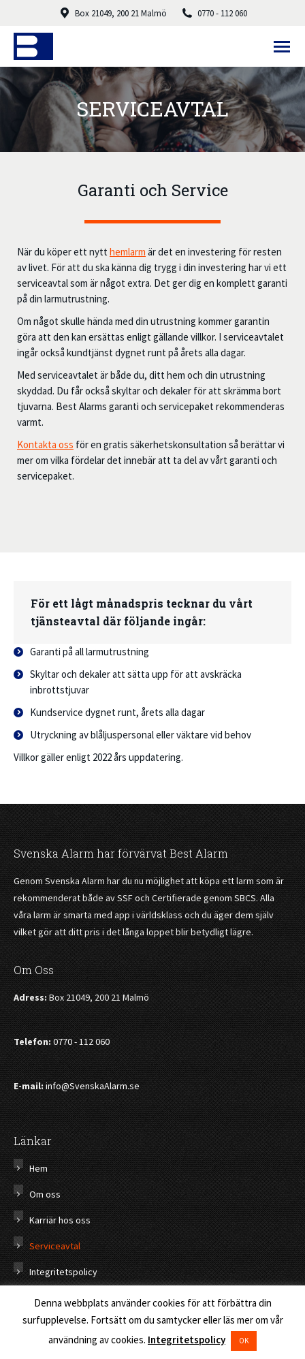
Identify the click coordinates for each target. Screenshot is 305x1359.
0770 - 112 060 (81, 1041)
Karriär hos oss (60, 1220)
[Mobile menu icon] (281, 46)
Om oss (45, 1194)
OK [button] (243, 1340)
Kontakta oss (45, 444)
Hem (38, 1168)
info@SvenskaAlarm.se (93, 1086)
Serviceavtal (54, 1246)
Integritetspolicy (63, 1272)
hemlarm (128, 251)
